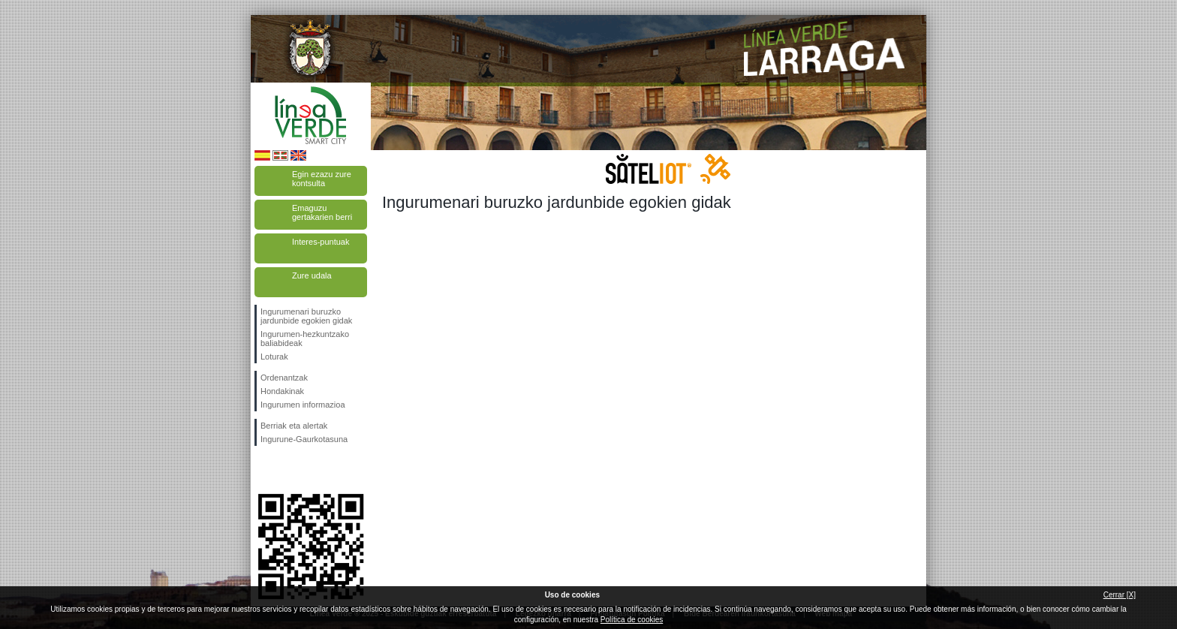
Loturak (274, 356)
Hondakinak (282, 391)
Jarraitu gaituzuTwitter (288, 470)
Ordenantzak (284, 377)
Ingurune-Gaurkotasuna (304, 439)
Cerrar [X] (1119, 595)
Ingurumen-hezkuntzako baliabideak (304, 339)
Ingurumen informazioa (302, 404)
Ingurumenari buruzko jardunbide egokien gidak (306, 316)
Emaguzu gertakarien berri (322, 212)
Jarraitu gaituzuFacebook (263, 470)
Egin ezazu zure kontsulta (321, 179)
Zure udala (312, 275)
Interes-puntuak (320, 241)
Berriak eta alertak (293, 425)
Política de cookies (632, 619)
